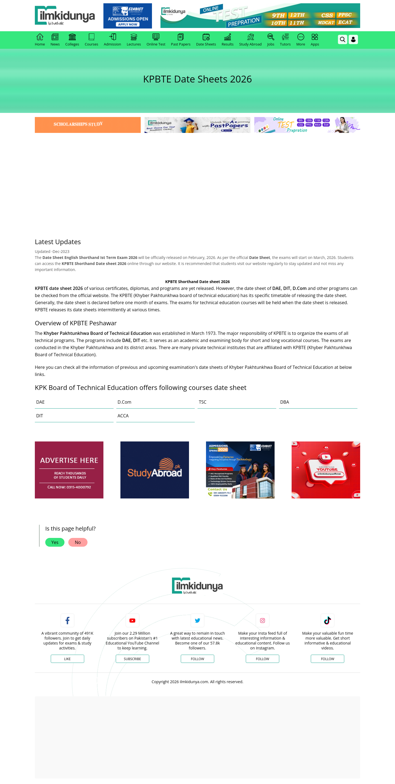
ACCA (123, 416)
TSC (203, 402)
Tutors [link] (285, 40)
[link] (128, 15)
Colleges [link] (72, 40)
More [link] (300, 40)
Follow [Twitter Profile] (197, 659)
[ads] (69, 470)
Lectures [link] (134, 40)
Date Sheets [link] (206, 40)
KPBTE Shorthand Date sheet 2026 (197, 281)
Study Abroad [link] (250, 40)
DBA (284, 402)
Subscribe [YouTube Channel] (132, 659)
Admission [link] (112, 40)
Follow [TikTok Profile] (327, 659)
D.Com (124, 402)
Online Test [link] (155, 40)
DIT (39, 416)
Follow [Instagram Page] (262, 659)
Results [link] (228, 40)
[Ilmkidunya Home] (65, 15)
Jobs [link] (270, 40)
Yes (54, 542)
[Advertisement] (197, 175)
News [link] (55, 40)
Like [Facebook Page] (67, 659)
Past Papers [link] (180, 40)
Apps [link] (315, 40)
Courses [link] (91, 40)
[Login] (353, 39)
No (78, 542)
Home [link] (40, 40)
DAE (40, 402)
